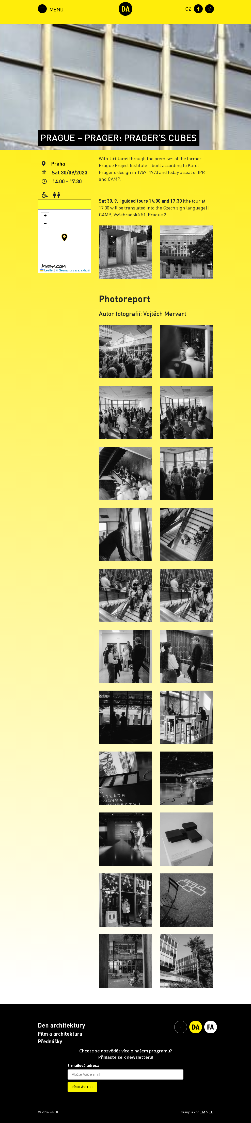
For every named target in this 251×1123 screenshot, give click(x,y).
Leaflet (46, 270)
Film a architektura (60, 1033)
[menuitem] (187, 8)
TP (211, 1112)
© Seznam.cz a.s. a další (73, 270)
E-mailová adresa (83, 1065)
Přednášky (50, 1041)
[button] (64, 237)
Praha (58, 163)
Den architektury (61, 1025)
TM (202, 1112)
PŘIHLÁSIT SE (82, 1087)
